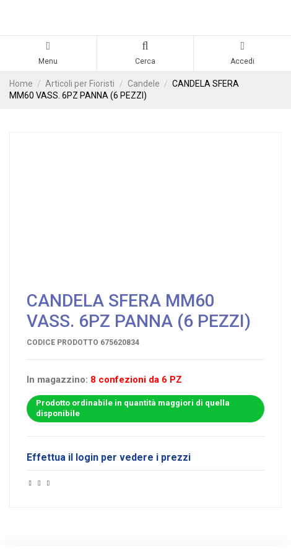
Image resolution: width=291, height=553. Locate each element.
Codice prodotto (62, 342)
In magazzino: (57, 380)
